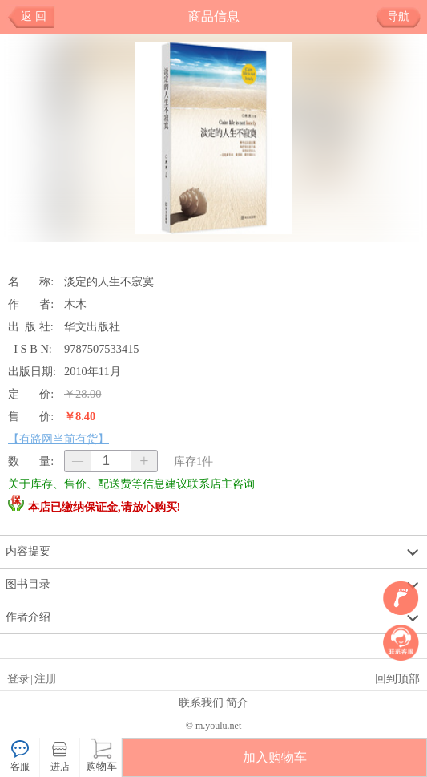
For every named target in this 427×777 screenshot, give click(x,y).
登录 (18, 678)
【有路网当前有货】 (58, 438)
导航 (404, 17)
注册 (45, 678)
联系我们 (201, 702)
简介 (237, 702)
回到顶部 (397, 678)
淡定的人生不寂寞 (109, 281)
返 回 (33, 16)
